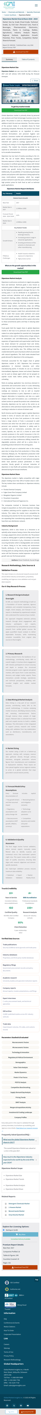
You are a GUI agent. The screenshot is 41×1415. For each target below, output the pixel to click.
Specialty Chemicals (33, 12)
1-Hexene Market (15, 1207)
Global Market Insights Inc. (13, 1397)
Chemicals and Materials (16, 12)
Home (4, 12)
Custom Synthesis (10, 15)
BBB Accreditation (30, 897)
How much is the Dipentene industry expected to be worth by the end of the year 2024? (21, 1160)
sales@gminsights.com (16, 1385)
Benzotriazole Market (16, 1211)
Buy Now (20, 1234)
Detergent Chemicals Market (19, 1203)
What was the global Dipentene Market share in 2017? (21, 1141)
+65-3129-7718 (13, 1383)
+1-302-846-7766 (14, 1380)
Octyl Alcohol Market (16, 1215)
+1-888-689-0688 (16, 1377)
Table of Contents (28, 59)
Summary (9, 59)
